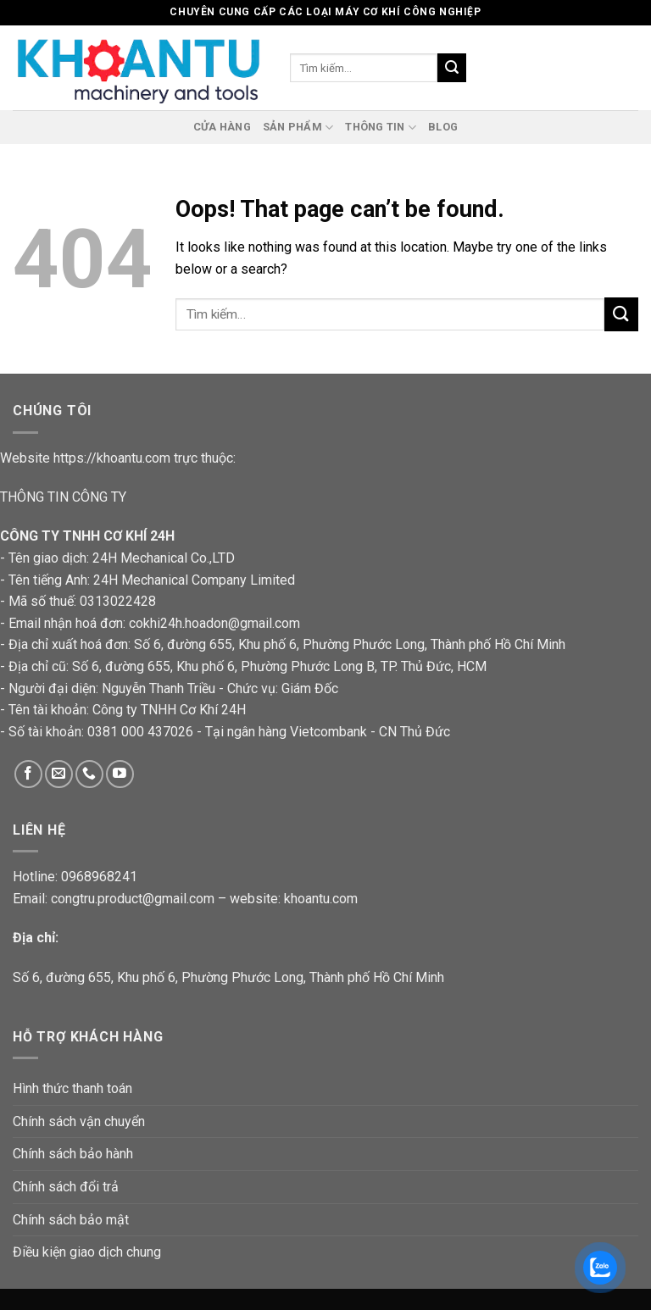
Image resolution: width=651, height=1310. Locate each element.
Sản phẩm (298, 127)
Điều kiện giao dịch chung (87, 1252)
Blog (443, 126)
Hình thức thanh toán (72, 1088)
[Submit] (621, 313)
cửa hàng (222, 126)
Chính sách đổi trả (66, 1187)
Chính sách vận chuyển (79, 1121)
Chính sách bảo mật (71, 1220)
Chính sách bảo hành (73, 1154)
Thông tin (380, 127)
